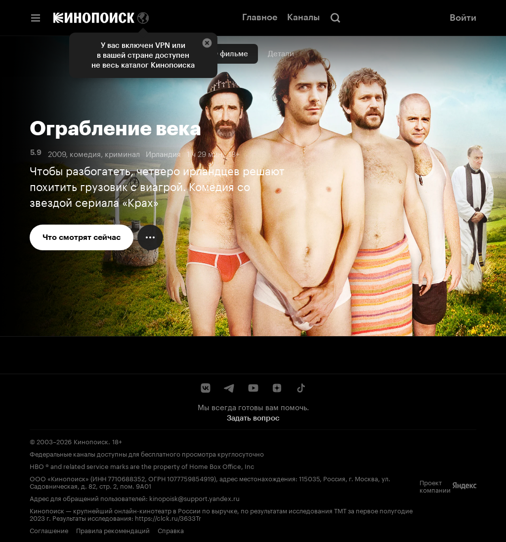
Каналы (303, 17)
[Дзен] (277, 388)
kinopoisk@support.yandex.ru (194, 498)
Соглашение (49, 530)
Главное (259, 17)
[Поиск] (335, 18)
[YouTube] (253, 388)
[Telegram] (229, 388)
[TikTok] (300, 388)
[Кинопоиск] (93, 18)
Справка (171, 530)
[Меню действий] (150, 237)
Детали (281, 53)
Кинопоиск (91, 441)
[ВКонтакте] (205, 388)
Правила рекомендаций (113, 530)
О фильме (230, 53)
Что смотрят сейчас (81, 237)
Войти (463, 17)
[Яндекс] (464, 485)
